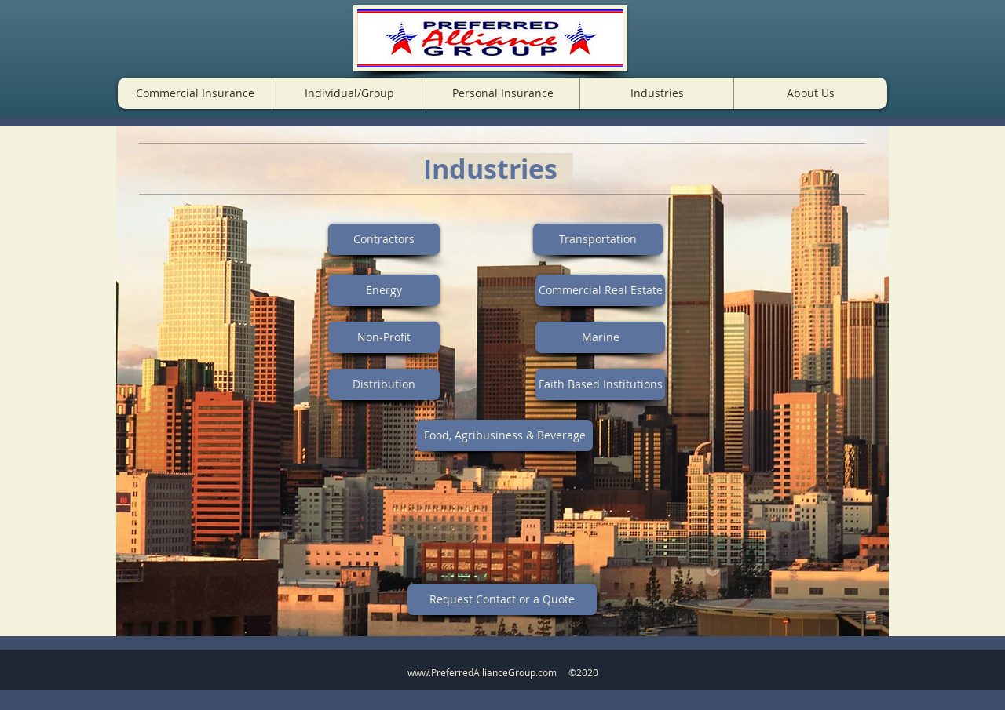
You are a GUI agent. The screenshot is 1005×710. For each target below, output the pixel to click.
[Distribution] (384, 384)
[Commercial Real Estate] (600, 290)
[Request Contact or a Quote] (502, 599)
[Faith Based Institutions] (600, 384)
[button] (195, 93)
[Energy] (384, 290)
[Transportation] (598, 239)
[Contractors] (384, 239)
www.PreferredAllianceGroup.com (482, 672)
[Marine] (600, 337)
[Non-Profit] (384, 337)
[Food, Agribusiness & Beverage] (504, 435)
